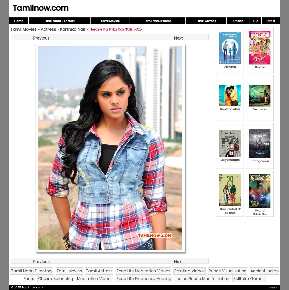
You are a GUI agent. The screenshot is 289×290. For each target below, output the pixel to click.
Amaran (230, 65)
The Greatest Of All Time (230, 209)
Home (18, 21)
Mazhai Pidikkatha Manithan (259, 212)
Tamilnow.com (41, 7)
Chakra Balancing (55, 278)
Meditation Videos (94, 278)
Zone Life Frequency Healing (143, 278)
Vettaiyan (259, 107)
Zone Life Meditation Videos (143, 271)
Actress (48, 29)
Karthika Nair (72, 29)
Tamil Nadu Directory (59, 21)
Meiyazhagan (230, 158)
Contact (272, 287)
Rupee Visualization (227, 271)
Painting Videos (189, 271)
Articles (237, 21)
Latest (270, 21)
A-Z (255, 21)
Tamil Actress (206, 21)
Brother (259, 65)
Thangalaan (259, 159)
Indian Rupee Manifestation (202, 278)
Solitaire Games (249, 278)
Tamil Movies (110, 21)
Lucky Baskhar (230, 107)
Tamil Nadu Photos (157, 21)
